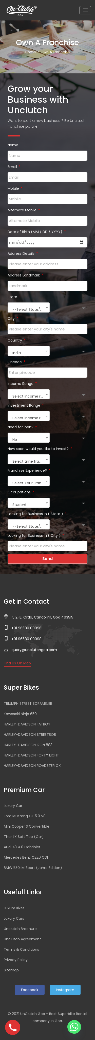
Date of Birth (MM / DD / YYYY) (35, 231)
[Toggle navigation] (85, 10)
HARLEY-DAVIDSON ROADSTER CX (32, 765)
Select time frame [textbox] (28, 461)
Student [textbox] (19, 504)
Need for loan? (21, 427)
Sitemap (11, 970)
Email (13, 166)
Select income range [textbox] (30, 396)
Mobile (14, 188)
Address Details (21, 253)
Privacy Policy (16, 959)
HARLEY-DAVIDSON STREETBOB (30, 734)
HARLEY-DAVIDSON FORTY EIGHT (31, 755)
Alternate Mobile (22, 210)
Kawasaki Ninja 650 (20, 713)
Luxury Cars (14, 918)
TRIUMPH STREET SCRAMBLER (28, 703)
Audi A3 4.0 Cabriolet (22, 847)
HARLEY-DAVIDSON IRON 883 (28, 744)
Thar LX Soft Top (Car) (24, 836)
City (12, 318)
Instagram (65, 989)
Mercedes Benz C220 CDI (26, 857)
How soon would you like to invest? (39, 448)
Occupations (20, 492)
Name (13, 145)
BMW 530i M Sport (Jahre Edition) (33, 867)
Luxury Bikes (14, 908)
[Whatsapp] (74, 1027)
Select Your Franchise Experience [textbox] (30, 483)
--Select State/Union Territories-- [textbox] (30, 309)
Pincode (15, 361)
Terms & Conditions (21, 949)
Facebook (29, 989)
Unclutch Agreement (22, 939)
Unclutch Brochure (20, 928)
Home (30, 51)
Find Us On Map (17, 663)
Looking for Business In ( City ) (35, 535)
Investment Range (24, 405)
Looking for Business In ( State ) (36, 513)
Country (15, 340)
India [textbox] (16, 352)
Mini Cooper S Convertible (26, 826)
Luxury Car (13, 805)
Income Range (21, 383)
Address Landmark (24, 275)
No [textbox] (14, 439)
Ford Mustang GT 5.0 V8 (25, 816)
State (13, 296)
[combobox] (29, 307)
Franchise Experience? (28, 470)
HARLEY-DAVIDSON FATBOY (27, 724)
